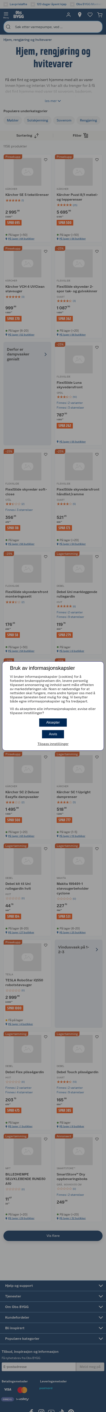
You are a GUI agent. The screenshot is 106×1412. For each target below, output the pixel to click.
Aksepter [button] (53, 722)
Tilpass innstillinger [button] (53, 744)
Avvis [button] (53, 734)
